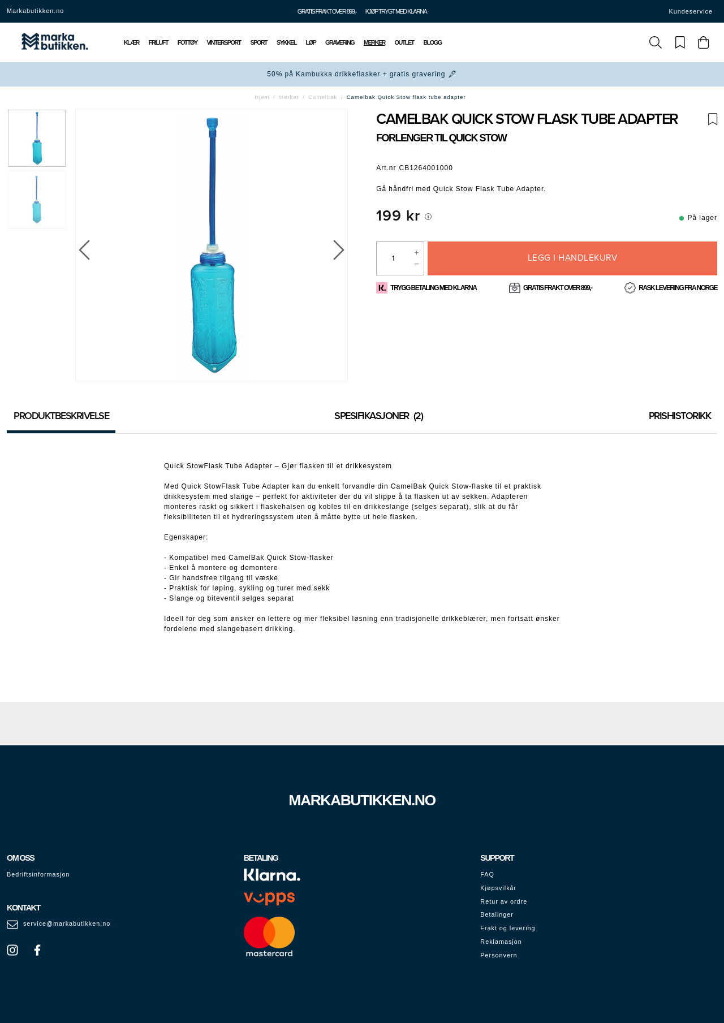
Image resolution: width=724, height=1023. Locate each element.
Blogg (432, 42)
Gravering (339, 42)
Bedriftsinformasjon (38, 874)
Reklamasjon (501, 941)
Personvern (498, 955)
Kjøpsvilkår (498, 887)
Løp (311, 42)
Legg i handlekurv (573, 258)
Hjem (262, 97)
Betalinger (497, 914)
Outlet (404, 42)
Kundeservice (691, 11)
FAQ (487, 874)
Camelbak (322, 97)
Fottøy (187, 42)
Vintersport (223, 42)
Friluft (158, 42)
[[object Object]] (428, 216)
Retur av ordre (503, 901)
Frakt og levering (507, 928)
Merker (374, 42)
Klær (131, 42)
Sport (259, 42)
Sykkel (286, 42)
